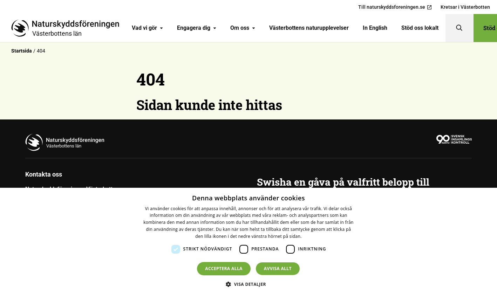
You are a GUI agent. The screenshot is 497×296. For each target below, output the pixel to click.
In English (375, 28)
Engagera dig (196, 28)
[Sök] (459, 28)
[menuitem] (147, 28)
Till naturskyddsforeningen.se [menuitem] (395, 7)
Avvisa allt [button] (278, 268)
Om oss (242, 28)
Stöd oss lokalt (419, 28)
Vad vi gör (147, 28)
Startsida (21, 51)
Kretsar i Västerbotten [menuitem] (465, 7)
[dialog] (248, 242)
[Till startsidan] (68, 28)
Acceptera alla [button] (224, 268)
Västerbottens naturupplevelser (309, 28)
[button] (248, 284)
